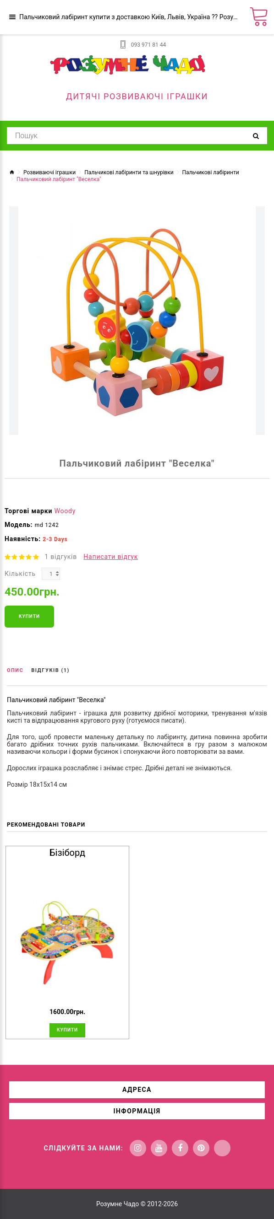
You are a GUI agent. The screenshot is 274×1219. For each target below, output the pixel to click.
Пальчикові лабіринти (210, 172)
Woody (65, 511)
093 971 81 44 (148, 45)
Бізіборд (67, 852)
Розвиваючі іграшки (49, 172)
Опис (15, 670)
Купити (29, 616)
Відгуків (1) (50, 670)
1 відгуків (60, 556)
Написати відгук (110, 556)
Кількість (20, 573)
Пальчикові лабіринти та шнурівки (128, 172)
